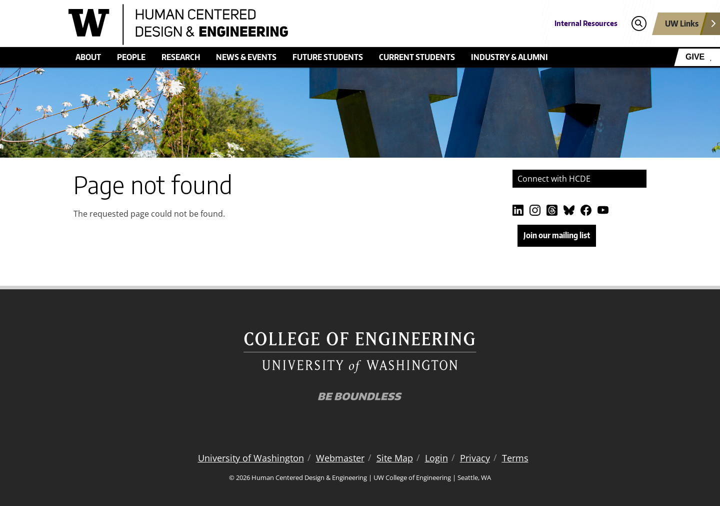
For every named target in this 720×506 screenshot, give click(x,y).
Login (436, 458)
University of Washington (251, 458)
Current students (417, 57)
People (131, 57)
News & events (246, 57)
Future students (327, 57)
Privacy (475, 458)
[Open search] (639, 24)
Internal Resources (586, 23)
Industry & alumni (509, 57)
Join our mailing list (557, 235)
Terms (515, 458)
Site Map (394, 458)
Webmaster (340, 458)
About (88, 57)
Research (181, 57)
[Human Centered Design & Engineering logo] (287, 24)
